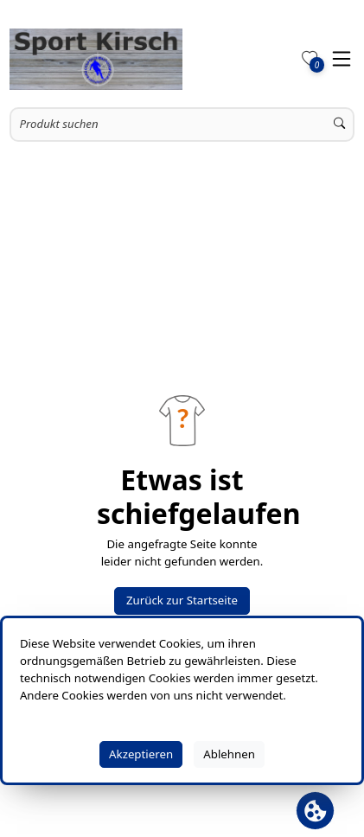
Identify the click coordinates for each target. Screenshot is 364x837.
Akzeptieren (141, 754)
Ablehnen (229, 754)
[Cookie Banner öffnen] (315, 810)
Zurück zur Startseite (182, 600)
